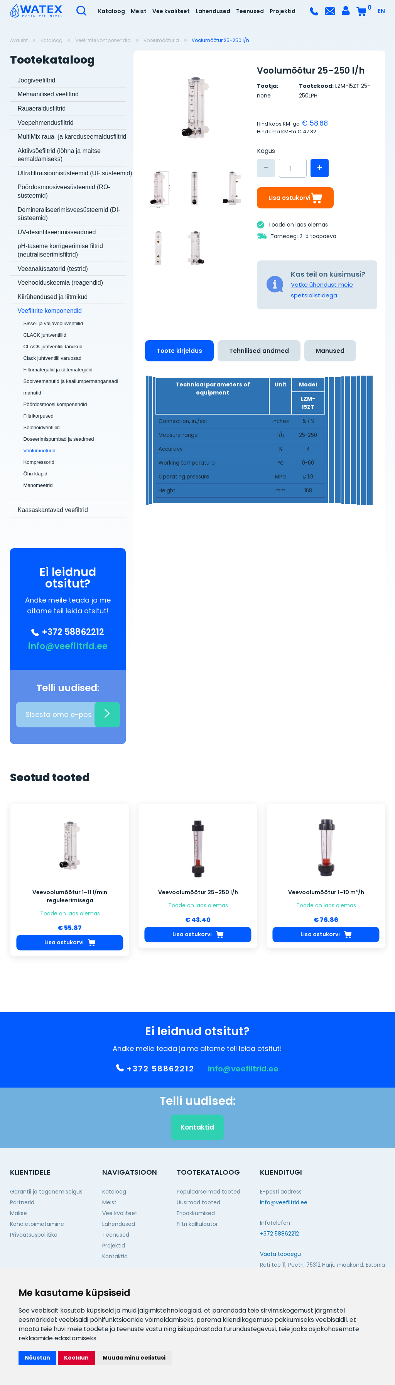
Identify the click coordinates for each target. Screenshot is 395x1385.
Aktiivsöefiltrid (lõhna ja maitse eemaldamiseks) (59, 155)
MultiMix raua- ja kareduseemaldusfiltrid (72, 136)
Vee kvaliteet (171, 11)
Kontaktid (197, 1146)
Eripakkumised (196, 1213)
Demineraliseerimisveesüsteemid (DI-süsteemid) (69, 214)
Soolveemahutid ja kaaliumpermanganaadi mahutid (71, 387)
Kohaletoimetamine (37, 1224)
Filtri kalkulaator (197, 1224)
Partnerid (22, 1202)
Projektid (282, 11)
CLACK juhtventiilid (45, 335)
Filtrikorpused (39, 416)
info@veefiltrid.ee (68, 646)
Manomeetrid (38, 485)
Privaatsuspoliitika (33, 1235)
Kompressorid (39, 462)
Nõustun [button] (37, 1357)
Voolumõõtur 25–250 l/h (220, 40)
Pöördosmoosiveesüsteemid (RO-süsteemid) (64, 191)
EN (381, 11)
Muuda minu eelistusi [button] (134, 1357)
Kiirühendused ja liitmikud (53, 297)
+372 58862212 (67, 632)
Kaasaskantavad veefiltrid (53, 510)
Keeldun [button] (76, 1357)
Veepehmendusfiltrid (46, 122)
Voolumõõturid (161, 40)
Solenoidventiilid (42, 427)
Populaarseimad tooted (208, 1191)
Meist (139, 11)
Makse (18, 1213)
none (264, 95)
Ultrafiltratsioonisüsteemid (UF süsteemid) (75, 173)
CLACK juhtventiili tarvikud (53, 346)
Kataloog (111, 11)
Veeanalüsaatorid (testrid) (53, 268)
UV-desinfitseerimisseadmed (57, 232)
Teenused (250, 11)
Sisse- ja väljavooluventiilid (53, 323)
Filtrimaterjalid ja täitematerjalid (58, 370)
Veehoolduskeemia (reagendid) (60, 282)
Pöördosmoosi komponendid (55, 404)
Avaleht (19, 40)
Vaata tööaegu (280, 1254)
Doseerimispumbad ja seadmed (59, 439)
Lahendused (213, 11)
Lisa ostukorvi (295, 197)
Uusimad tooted (198, 1202)
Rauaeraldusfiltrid (42, 108)
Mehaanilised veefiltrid (48, 94)
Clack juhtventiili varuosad (52, 358)
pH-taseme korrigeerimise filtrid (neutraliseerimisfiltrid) (60, 250)
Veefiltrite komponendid (103, 40)
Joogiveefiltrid (37, 80)
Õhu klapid (35, 474)
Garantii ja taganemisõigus (46, 1191)
